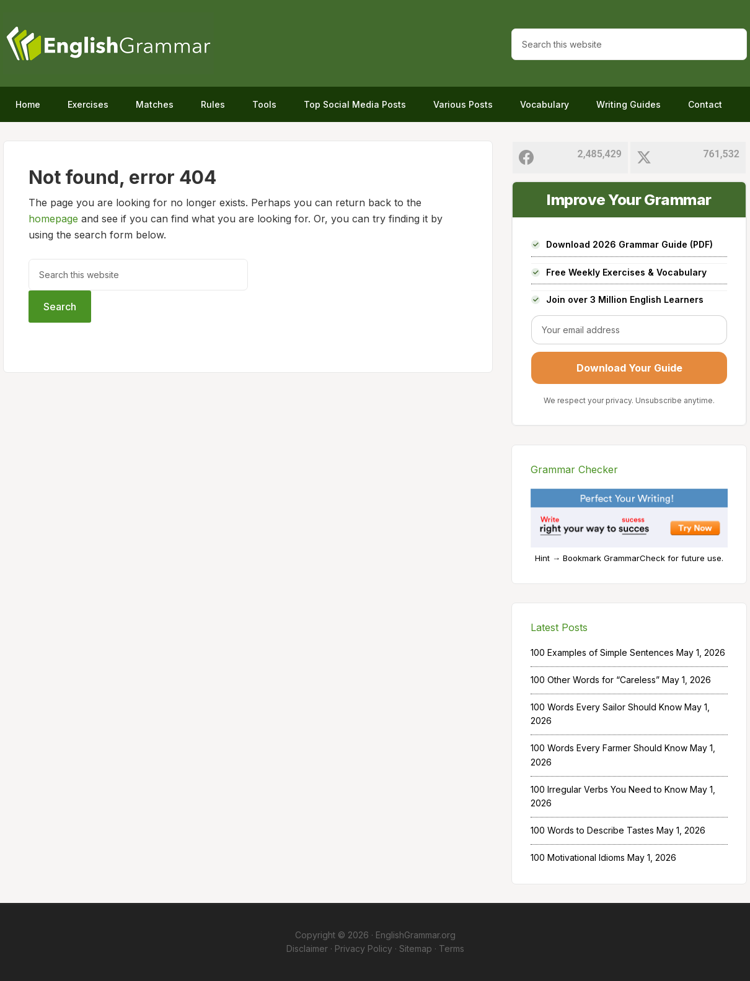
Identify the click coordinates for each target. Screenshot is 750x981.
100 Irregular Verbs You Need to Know (609, 789)
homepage (53, 218)
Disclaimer (307, 948)
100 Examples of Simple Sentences (602, 652)
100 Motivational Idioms (578, 857)
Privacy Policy (363, 948)
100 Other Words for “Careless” (595, 679)
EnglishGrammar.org (416, 935)
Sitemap (415, 948)
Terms (451, 948)
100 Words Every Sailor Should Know (606, 707)
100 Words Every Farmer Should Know (609, 748)
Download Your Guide (629, 368)
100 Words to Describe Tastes (592, 830)
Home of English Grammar (108, 43)
